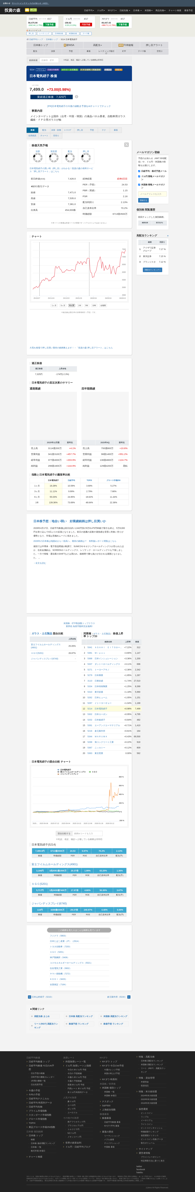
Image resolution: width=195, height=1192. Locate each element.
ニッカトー (100, 747)
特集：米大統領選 (148, 1091)
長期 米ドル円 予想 (76, 1085)
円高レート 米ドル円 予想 (79, 1088)
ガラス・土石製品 (70, 70)
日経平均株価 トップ (39, 1061)
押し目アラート (154, 45)
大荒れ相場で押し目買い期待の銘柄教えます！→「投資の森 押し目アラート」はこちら (71, 347)
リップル (145, 1117)
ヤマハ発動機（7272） (61, 973)
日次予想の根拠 (38, 1073)
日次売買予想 (37, 1084)
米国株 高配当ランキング (115, 1016)
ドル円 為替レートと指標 (78, 1065)
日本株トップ (40, 45)
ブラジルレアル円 (75, 1125)
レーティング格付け (106, 51)
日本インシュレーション (106, 658)
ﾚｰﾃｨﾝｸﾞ (68, 130)
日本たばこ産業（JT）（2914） (65, 941)
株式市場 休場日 (38, 1151)
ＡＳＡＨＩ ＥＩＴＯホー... (108, 647)
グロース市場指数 (38, 1119)
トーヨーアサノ (102, 669)
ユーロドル (72, 1112)
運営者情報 (144, 1153)
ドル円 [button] (101, 10)
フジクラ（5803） (58, 936)
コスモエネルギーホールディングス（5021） (71, 963)
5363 (90, 753)
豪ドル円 (71, 1101)
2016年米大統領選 (149, 1103)
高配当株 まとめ (42, 1016)
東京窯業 (99, 753)
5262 (90, 697)
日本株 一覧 (36, 1147)
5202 (90, 720)
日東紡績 (99, 681)
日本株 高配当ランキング (81, 1016)
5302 (90, 714)
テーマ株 (86, 33)
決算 (53, 51)
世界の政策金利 (73, 1142)
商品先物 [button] (161, 10)
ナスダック (107, 1101)
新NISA (69, 45)
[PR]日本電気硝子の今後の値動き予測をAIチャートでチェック (79, 106)
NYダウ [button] (112, 10)
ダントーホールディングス (107, 664)
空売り (160, 51)
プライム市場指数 (38, 1110)
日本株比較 (59, 33)
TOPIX (89, 480)
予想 (71, 51)
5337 (90, 664)
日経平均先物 (35, 1106)
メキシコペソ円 (74, 1137)
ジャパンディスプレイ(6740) (44, 658)
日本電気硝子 (101, 708)
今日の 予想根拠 (75, 1073)
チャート (44, 136)
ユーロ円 (71, 1105)
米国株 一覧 (109, 1092)
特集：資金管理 (147, 1078)
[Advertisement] (79, 329)
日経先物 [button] (125, 10)
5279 (90, 675)
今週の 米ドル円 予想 (77, 1077)
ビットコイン (147, 1113)
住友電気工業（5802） (61, 968)
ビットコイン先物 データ (152, 1139)
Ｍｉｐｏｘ (100, 653)
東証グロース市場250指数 (42, 1127)
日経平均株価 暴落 (112, 1122)
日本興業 (99, 675)
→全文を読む (39, 563)
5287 (90, 703)
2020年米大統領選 (149, 1099)
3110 (90, 681)
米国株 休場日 (110, 1095)
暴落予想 (188, 10)
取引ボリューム (148, 1143)
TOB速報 (125, 45)
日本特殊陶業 (101, 686)
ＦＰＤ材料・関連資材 (90, 70)
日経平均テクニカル (39, 1098)
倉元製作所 (100, 731)
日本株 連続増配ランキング (43, 1143)
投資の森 (12, 10)
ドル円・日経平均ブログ (77, 1146)
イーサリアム (147, 1120)
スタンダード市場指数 (40, 1115)
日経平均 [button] (89, 10)
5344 (90, 736)
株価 (32, 130)
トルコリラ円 (73, 1129)
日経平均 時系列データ (40, 1102)
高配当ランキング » (153, 270)
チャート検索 (175, 10)
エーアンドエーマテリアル (107, 725)
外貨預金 (145, 1082)
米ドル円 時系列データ (78, 1092)
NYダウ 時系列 (109, 1079)
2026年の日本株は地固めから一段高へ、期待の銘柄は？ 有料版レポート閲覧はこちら (74, 541)
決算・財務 (56, 130)
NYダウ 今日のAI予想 (113, 1065)
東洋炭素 (99, 692)
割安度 (54, 156)
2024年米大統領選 (149, 1095)
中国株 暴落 (109, 1147)
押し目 (33, 10)
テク (104, 130)
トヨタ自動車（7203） (61, 946)
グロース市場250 (113, 480)
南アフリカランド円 (76, 1122)
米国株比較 (73, 33)
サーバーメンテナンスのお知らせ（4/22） (30, 3)
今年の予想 (34, 1094)
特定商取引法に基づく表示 (152, 1161)
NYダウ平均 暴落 (111, 1126)
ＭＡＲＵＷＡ (101, 736)
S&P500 (106, 1105)
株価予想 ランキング (78, 1024)
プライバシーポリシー (151, 1157)
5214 (90, 708)
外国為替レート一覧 (75, 1061)
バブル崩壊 (109, 1139)
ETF (124, 51)
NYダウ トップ (109, 1061)
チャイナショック (112, 1143)
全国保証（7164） (58, 984)
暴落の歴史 (107, 1131)
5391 (90, 725)
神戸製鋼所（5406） (59, 957)
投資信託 (145, 1085)
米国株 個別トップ (111, 1087)
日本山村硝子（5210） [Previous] (40, 997)
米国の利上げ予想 (112, 1073)
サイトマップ (145, 1149)
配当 (35, 51)
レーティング (44, 33)
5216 (90, 731)
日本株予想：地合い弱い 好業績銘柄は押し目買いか (69, 521)
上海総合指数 (109, 1109)
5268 (90, 742)
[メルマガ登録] (27, 10)
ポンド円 (71, 1109)
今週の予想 (34, 1090)
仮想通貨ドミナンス (150, 1135)
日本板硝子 (100, 720)
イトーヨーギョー (103, 703)
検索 (33, 1139)
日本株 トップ (36, 1135)
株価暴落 (106, 1118)
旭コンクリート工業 (104, 742)
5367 (90, 747)
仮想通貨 (143, 1109)
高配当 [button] (97, 45)
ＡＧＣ (40, 883)
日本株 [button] (137, 10)
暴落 (89, 51)
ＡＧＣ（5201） (57, 952)
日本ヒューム (101, 697)
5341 (90, 647)
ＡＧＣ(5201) (37, 653)
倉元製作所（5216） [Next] (118, 997)
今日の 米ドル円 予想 (77, 1070)
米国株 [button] (149, 10)
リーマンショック (112, 1136)
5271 (90, 669)
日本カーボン (101, 714)
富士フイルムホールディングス (55, 864)
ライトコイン (147, 1124)
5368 (90, 658)
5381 (90, 653)
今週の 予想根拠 (75, 1081)
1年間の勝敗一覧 (38, 1081)
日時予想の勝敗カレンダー (42, 1077)
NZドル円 (72, 1133)
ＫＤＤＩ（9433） (58, 979)
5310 (90, 692)
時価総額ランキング (150, 1132)
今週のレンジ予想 (112, 1070)
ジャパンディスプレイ (49, 903)
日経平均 (71, 480)
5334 (90, 686)
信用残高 (32, 136)
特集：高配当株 (147, 1056)
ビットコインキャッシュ (151, 1128)
